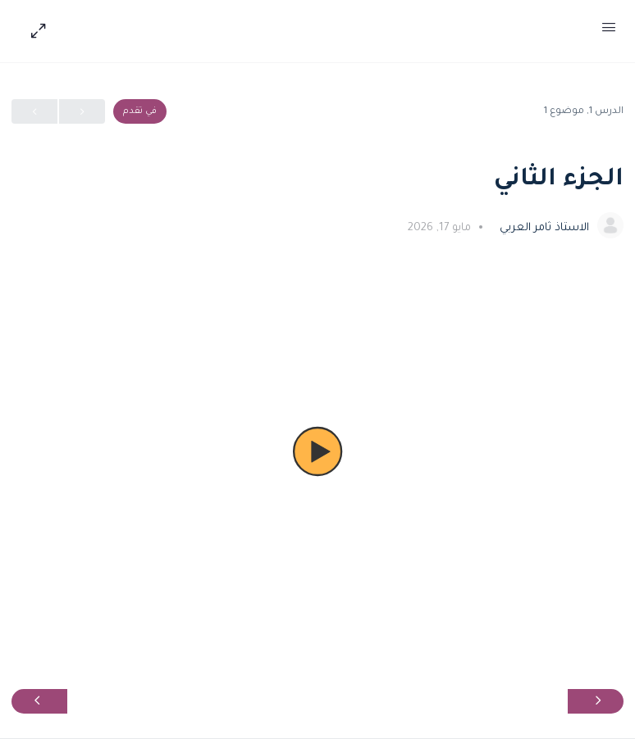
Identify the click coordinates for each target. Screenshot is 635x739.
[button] (317, 451)
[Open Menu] (609, 31)
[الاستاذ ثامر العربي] (610, 226)
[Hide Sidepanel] (34, 31)
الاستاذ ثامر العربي (542, 228)
